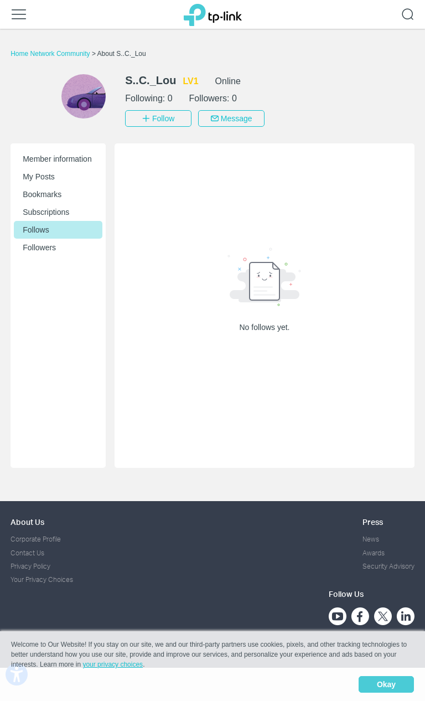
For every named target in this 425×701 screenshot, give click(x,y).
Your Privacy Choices (42, 579)
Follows (36, 229)
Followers (39, 247)
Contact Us (27, 553)
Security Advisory (388, 566)
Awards (373, 553)
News (370, 539)
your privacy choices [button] (112, 664)
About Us (27, 522)
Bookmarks (42, 194)
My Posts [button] (39, 176)
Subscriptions (46, 212)
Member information (57, 158)
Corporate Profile (36, 539)
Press (372, 522)
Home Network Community (51, 54)
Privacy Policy (30, 566)
